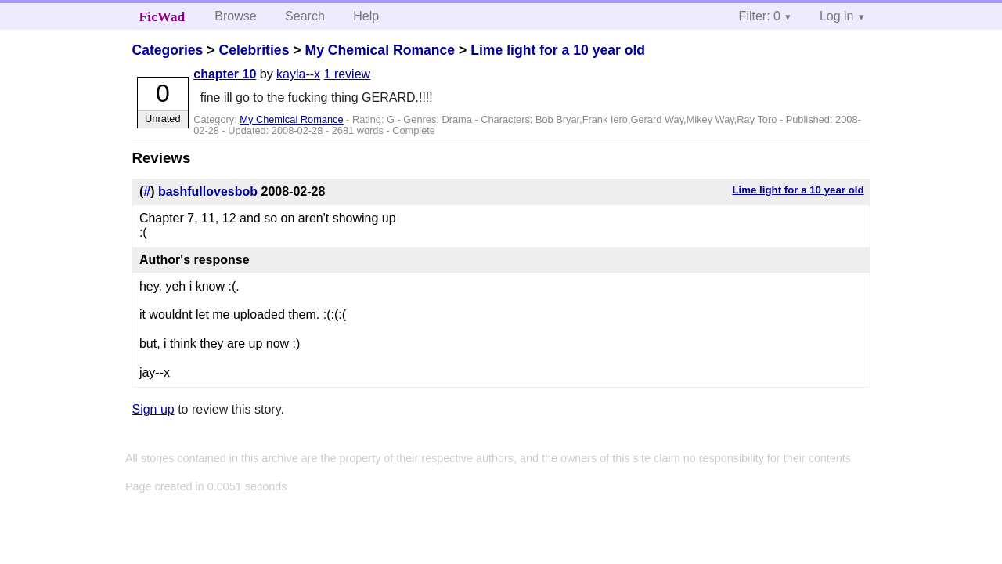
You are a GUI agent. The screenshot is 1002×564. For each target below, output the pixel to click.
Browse (235, 16)
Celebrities (253, 50)
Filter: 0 (759, 16)
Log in (837, 16)
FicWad (162, 16)
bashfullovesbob (208, 191)
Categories (167, 50)
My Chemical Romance (380, 50)
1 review (347, 74)
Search (305, 16)
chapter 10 (224, 74)
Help (366, 16)
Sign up (153, 409)
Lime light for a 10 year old (557, 50)
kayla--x (298, 74)
